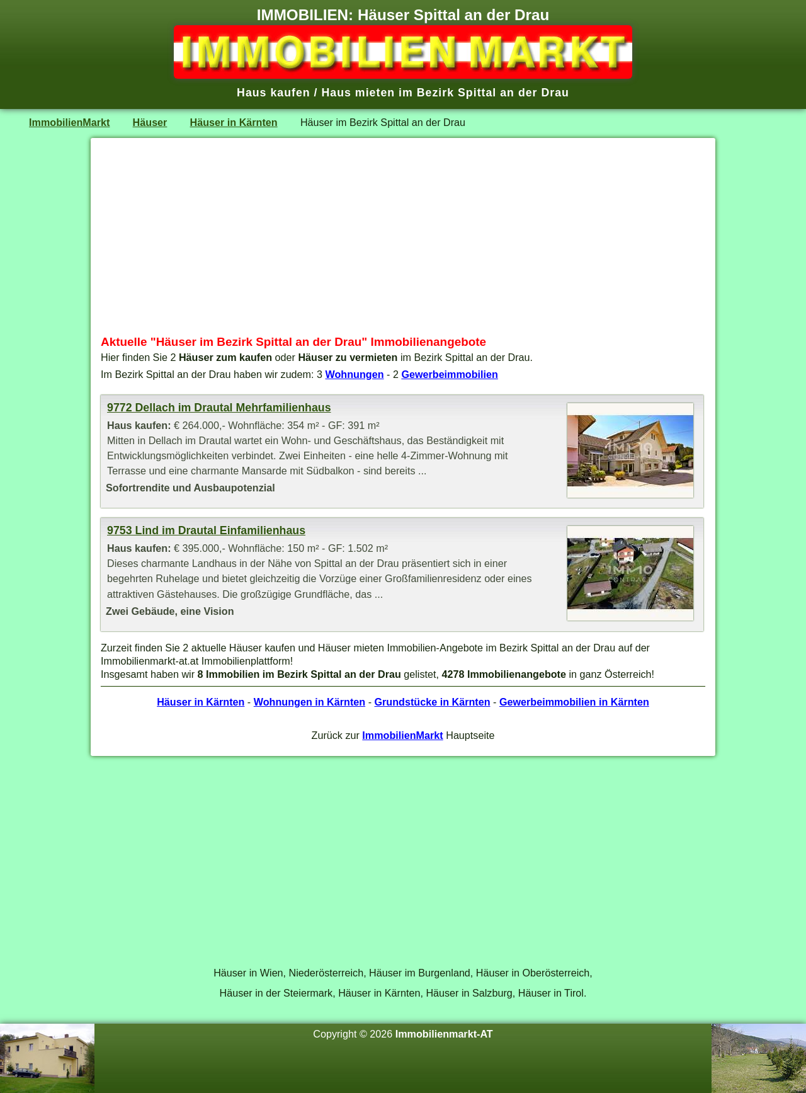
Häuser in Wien (248, 972)
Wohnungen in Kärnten (309, 701)
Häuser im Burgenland (419, 972)
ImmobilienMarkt (69, 122)
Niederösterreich (326, 972)
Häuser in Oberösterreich (533, 972)
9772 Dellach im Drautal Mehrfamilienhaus (219, 407)
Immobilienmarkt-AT (444, 1033)
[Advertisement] (403, 236)
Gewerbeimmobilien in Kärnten (574, 701)
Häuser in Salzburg (469, 993)
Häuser (150, 122)
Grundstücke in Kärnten (433, 701)
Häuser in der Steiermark (276, 993)
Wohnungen (355, 374)
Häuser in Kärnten (234, 122)
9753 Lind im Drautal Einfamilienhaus (206, 530)
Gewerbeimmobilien (449, 374)
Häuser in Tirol (551, 993)
